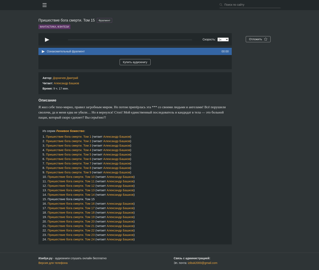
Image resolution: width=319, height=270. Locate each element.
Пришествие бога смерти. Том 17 (71, 208)
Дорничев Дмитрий (65, 78)
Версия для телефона (53, 263)
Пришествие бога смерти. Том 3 (68, 145)
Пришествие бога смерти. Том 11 (71, 181)
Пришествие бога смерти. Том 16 (71, 203)
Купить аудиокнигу (135, 62)
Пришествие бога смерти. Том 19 (71, 217)
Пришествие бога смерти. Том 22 (71, 230)
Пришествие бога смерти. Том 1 (68, 136)
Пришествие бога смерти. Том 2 (68, 141)
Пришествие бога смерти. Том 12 (71, 185)
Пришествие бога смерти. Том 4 (68, 150)
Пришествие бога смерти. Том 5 (68, 154)
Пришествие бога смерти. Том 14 (71, 194)
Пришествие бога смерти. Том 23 (71, 235)
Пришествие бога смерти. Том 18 (71, 212)
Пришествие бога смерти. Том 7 (68, 163)
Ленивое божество (70, 131)
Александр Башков (66, 83)
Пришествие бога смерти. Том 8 (68, 168)
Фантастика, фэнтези (54, 26)
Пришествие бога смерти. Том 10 (71, 176)
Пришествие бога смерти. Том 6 (68, 159)
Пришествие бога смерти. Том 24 (71, 239)
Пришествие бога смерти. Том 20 (71, 221)
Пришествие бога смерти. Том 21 (71, 226)
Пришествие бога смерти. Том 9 (68, 172)
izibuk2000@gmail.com (202, 263)
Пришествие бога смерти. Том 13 (71, 190)
